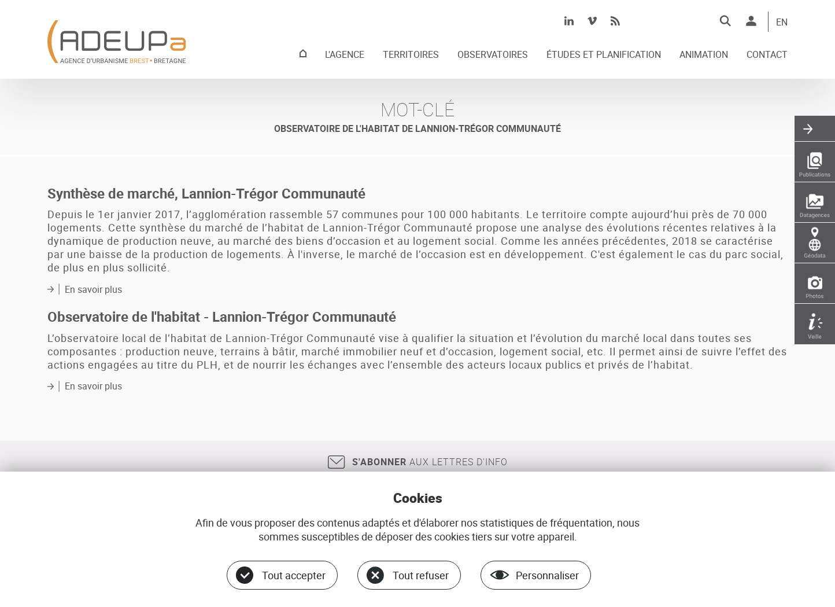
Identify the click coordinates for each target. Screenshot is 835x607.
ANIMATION (703, 55)
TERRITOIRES (411, 55)
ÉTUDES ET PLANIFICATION (603, 55)
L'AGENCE (344, 55)
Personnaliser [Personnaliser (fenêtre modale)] (547, 575)
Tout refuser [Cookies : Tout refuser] (421, 575)
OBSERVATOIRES (492, 55)
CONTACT (767, 55)
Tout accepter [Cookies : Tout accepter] (294, 575)
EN (782, 22)
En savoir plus (93, 289)
